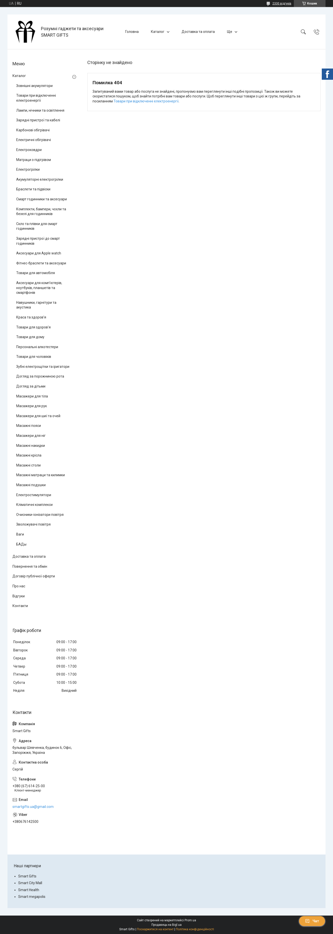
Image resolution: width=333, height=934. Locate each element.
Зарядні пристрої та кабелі (38, 120)
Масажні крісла (28, 455)
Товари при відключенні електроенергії (146, 101)
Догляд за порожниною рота (40, 376)
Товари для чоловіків (33, 357)
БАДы (21, 544)
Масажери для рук (31, 406)
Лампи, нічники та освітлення (40, 110)
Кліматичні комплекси (34, 505)
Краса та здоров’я (31, 317)
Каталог (157, 32)
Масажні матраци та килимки (40, 475)
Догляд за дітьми (30, 386)
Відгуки (18, 596)
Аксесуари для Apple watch (38, 253)
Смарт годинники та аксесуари (41, 199)
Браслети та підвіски (33, 189)
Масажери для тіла (32, 396)
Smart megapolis (31, 897)
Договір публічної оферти (33, 576)
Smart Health (28, 890)
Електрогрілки (28, 169)
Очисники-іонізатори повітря (40, 515)
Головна (132, 32)
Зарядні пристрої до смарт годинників (38, 240)
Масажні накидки (30, 446)
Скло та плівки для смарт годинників (36, 226)
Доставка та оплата (198, 32)
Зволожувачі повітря (33, 524)
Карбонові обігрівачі (33, 130)
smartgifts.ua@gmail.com (33, 807)
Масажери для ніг (31, 436)
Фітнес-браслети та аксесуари (41, 263)
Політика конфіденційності (195, 929)
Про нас (18, 586)
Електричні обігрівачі (33, 140)
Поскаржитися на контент (155, 929)
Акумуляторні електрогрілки (39, 179)
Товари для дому (30, 337)
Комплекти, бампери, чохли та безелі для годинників (41, 211)
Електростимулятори (33, 495)
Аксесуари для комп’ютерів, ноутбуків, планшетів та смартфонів (39, 288)
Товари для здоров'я (33, 327)
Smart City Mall (30, 883)
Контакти (20, 606)
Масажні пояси (28, 426)
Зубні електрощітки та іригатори (42, 367)
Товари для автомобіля (35, 273)
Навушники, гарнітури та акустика (36, 305)
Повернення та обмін (29, 566)
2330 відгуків (281, 3)
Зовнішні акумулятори (34, 86)
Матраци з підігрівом (33, 160)
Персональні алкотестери (37, 347)
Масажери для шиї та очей (38, 416)
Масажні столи (28, 465)
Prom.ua (190, 920)
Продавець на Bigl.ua (166, 925)
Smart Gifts (27, 876)
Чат (312, 921)
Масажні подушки (31, 485)
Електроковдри (29, 150)
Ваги (20, 534)
